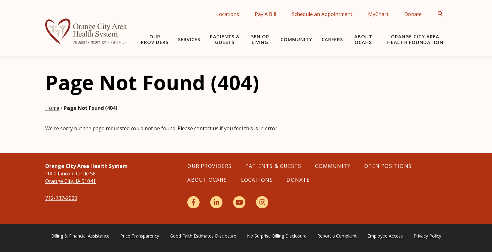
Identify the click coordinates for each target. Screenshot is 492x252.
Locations (227, 14)
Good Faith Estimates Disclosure (203, 236)
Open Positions (388, 166)
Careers (332, 39)
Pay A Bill (265, 14)
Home (52, 108)
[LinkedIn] (216, 202)
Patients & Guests (225, 39)
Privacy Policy (427, 236)
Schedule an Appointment (322, 14)
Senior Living (260, 39)
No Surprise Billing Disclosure (277, 236)
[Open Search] (442, 13)
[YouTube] (239, 202)
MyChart (378, 14)
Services (189, 39)
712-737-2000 (61, 198)
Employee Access (385, 236)
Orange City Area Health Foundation (415, 39)
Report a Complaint (337, 236)
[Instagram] (262, 202)
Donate (413, 14)
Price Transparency (139, 236)
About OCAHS (363, 39)
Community (296, 39)
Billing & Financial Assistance (80, 236)
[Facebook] (193, 202)
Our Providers (154, 39)
